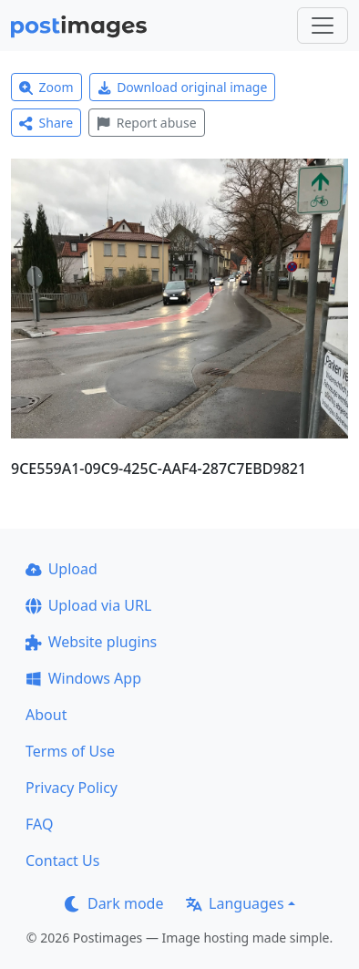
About (46, 715)
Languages (234, 903)
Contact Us (62, 860)
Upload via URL (88, 605)
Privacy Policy (72, 788)
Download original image (182, 87)
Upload (61, 569)
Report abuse (146, 122)
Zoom (46, 87)
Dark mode (114, 903)
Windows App (83, 678)
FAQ (39, 824)
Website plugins (91, 642)
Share (46, 122)
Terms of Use (70, 751)
